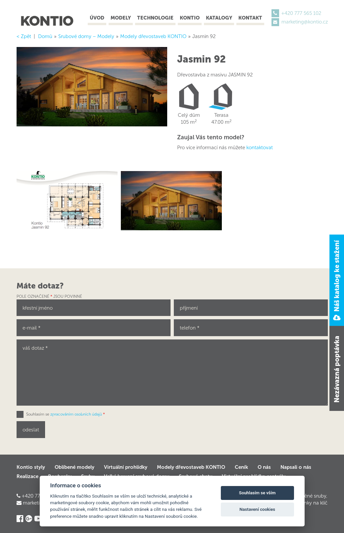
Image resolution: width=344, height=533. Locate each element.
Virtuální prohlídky (125, 467)
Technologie (155, 18)
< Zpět (24, 36)
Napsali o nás (295, 467)
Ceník (241, 467)
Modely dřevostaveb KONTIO (191, 467)
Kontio (190, 18)
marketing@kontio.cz (304, 22)
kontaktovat (259, 148)
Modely (121, 18)
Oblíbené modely (74, 467)
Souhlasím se (65, 414)
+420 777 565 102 (301, 13)
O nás (264, 467)
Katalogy (219, 18)
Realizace (27, 476)
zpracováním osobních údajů (76, 414)
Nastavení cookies (257, 509)
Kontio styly (31, 467)
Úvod (97, 18)
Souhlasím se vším (257, 492)
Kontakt (250, 18)
